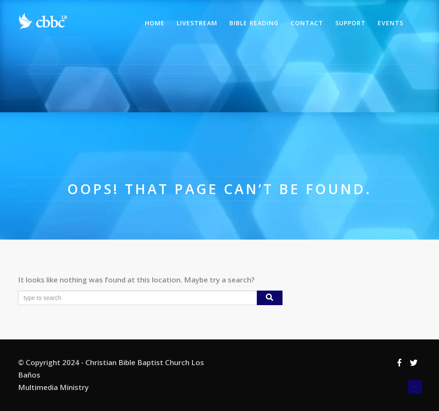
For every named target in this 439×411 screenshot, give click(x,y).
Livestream (197, 23)
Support (350, 23)
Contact (307, 23)
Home (155, 23)
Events (390, 23)
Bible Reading (254, 23)
